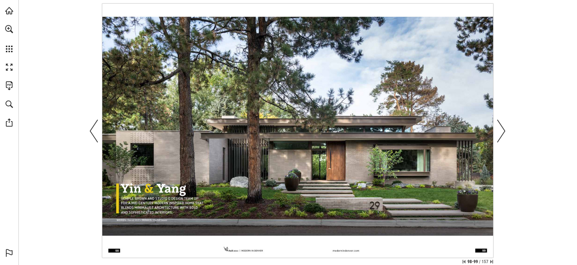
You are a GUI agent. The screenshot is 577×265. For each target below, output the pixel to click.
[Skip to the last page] (491, 262)
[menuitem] (9, 38)
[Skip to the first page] (464, 262)
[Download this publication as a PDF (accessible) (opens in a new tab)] (9, 86)
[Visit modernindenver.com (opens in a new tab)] (9, 10)
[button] (9, 29)
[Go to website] (346, 250)
